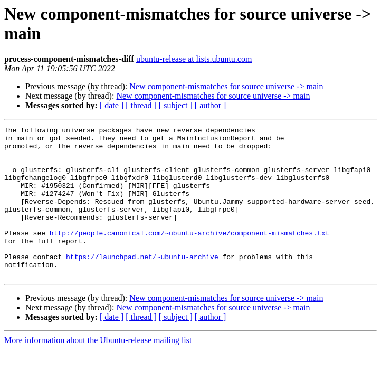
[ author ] (210, 105)
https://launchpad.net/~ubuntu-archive (142, 283)
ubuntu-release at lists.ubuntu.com (194, 58)
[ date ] (111, 105)
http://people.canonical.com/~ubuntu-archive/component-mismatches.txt (189, 255)
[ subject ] (176, 105)
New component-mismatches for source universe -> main (226, 86)
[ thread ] (141, 105)
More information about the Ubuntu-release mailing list (98, 370)
